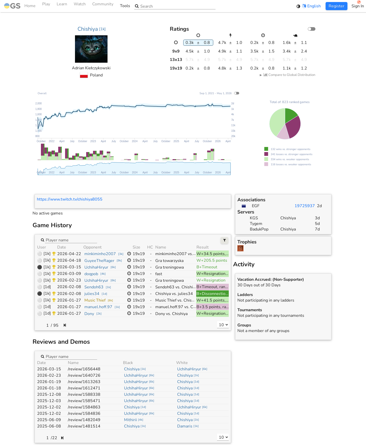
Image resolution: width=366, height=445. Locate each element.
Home (20, 6)
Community (102, 6)
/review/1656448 (84, 369)
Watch (80, 6)
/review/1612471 (84, 388)
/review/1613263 (84, 382)
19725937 (305, 206)
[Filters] (224, 240)
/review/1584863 (84, 407)
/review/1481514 (84, 426)
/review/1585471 (84, 401)
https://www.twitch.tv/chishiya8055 (69, 199)
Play (46, 6)
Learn (62, 6)
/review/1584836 (84, 413)
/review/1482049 (84, 420)
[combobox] (71, 240)
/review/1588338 (84, 394)
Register (336, 6)
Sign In (358, 6)
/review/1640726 (84, 375)
